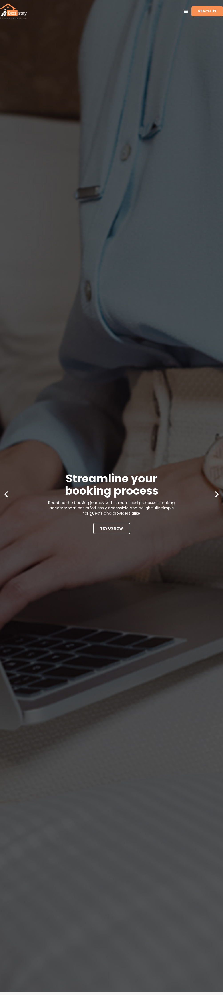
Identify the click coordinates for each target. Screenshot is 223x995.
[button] (185, 11)
